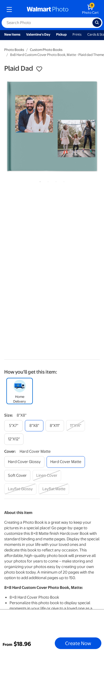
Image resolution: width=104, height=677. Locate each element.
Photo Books (14, 50)
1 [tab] (39, 180)
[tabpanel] (52, 126)
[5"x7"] (13, 425)
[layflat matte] (54, 489)
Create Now (78, 643)
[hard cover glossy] (24, 462)
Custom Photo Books (46, 50)
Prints (77, 34)
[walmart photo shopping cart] (90, 9)
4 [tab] (63, 180)
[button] (39, 69)
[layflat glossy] (20, 489)
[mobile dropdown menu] (9, 9)
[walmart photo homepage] (47, 9)
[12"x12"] (14, 439)
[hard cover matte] (66, 462)
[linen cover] (47, 475)
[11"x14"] (75, 425)
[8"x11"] (55, 425)
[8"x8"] (34, 425)
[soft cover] (17, 475)
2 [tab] (47, 180)
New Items (12, 34)
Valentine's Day (38, 34)
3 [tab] (55, 180)
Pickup (61, 34)
